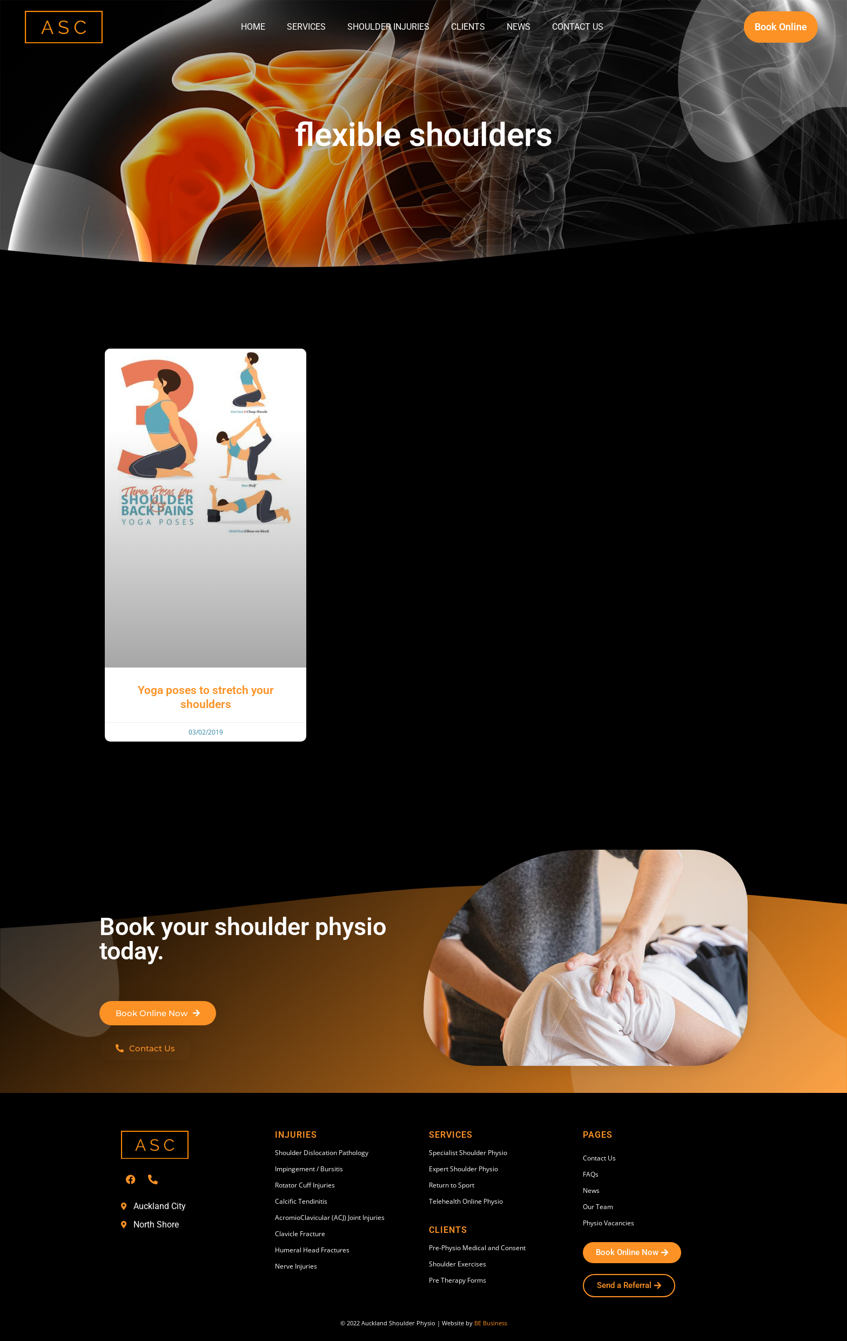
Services (306, 27)
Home (253, 27)
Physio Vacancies (608, 1222)
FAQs (591, 1174)
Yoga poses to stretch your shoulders (206, 697)
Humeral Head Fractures (312, 1250)
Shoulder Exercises (457, 1264)
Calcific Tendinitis (301, 1201)
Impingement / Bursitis (309, 1168)
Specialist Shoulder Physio (468, 1152)
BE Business (490, 1323)
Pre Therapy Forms (457, 1280)
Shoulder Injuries (388, 27)
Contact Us (577, 27)
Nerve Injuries (296, 1266)
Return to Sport (451, 1185)
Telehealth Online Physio (466, 1201)
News (518, 27)
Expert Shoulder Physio (463, 1168)
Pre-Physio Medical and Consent (477, 1247)
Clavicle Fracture (300, 1233)
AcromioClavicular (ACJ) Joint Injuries (330, 1217)
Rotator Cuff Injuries (305, 1185)
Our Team (598, 1206)
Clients (468, 27)
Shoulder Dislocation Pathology (321, 1152)
